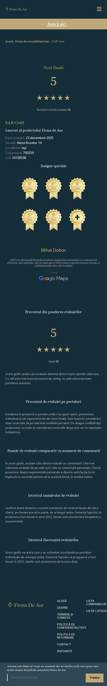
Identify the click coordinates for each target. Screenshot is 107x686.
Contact (64, 644)
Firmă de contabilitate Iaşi (32, 41)
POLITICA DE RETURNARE (66, 636)
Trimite (95, 678)
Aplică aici (53, 24)
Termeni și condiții (65, 616)
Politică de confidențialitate (71, 626)
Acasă (62, 601)
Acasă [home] (9, 41)
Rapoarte (64, 651)
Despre (62, 608)
